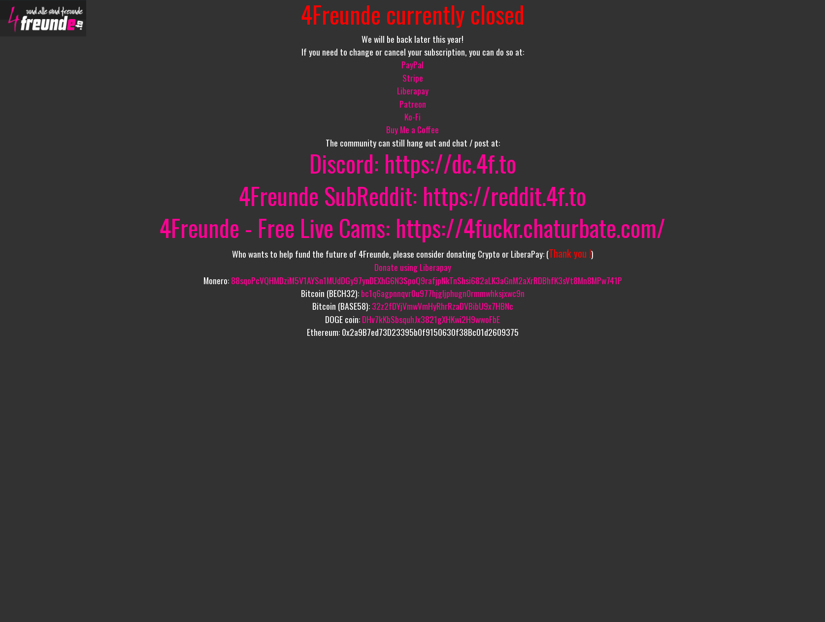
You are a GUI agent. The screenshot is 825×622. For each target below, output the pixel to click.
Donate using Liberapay (412, 267)
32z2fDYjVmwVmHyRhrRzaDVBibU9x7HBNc (442, 305)
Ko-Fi (412, 116)
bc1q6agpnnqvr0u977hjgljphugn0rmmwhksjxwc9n (443, 293)
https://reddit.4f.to (504, 195)
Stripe (412, 77)
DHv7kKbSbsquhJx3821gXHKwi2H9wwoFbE (431, 319)
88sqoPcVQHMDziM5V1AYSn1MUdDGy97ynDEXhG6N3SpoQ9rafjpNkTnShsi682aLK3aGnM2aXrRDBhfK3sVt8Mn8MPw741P (426, 280)
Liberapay (413, 90)
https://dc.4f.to (450, 163)
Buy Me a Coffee (412, 129)
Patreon (412, 103)
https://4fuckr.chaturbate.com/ (530, 227)
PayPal (412, 64)
